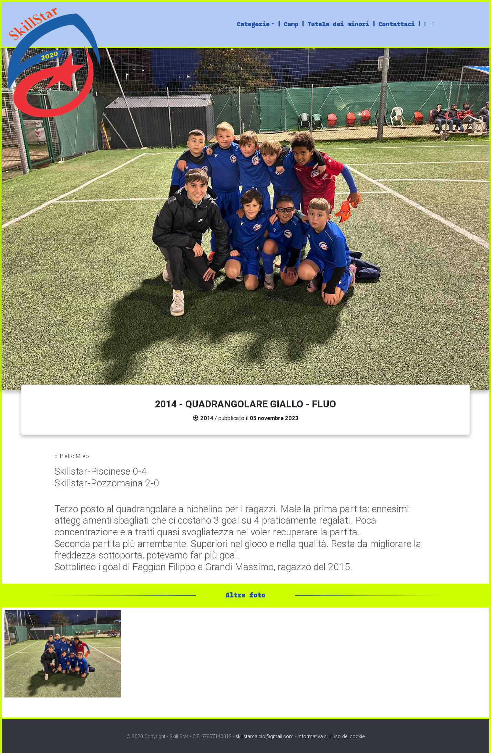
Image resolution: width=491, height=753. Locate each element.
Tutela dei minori (338, 24)
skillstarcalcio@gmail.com (265, 736)
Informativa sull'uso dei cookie (331, 736)
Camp (291, 24)
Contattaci (396, 24)
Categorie (253, 24)
